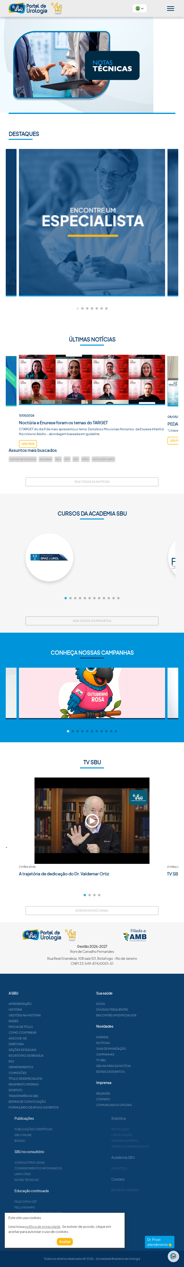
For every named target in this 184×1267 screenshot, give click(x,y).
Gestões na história (48, 1015)
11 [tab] (113, 598)
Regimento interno (47, 1084)
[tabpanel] (92, 222)
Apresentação (43, 1004)
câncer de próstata (23, 459)
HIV (67, 459)
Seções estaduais (46, 1050)
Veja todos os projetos (92, 621)
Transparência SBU (47, 1096)
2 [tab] (82, 308)
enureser (46, 459)
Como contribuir (46, 1032)
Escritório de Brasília (49, 1055)
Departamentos (44, 1067)
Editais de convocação (50, 1101)
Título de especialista (48, 1078)
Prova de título (44, 1027)
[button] (140, 8)
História (38, 1009)
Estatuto (39, 1090)
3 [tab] (87, 308)
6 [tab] (101, 308)
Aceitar (64, 1241)
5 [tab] (96, 308)
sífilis (85, 459)
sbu (58, 459)
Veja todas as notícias (92, 481)
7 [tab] (106, 308)
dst (76, 459)
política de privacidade (43, 1226)
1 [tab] (77, 308)
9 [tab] (104, 598)
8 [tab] (99, 598)
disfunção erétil (103, 459)
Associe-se (41, 1038)
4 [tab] (92, 308)
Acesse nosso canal (92, 910)
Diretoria (39, 1044)
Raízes (37, 1021)
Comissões (41, 1073)
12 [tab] (118, 598)
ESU (34, 1061)
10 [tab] (108, 598)
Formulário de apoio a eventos (57, 1107)
